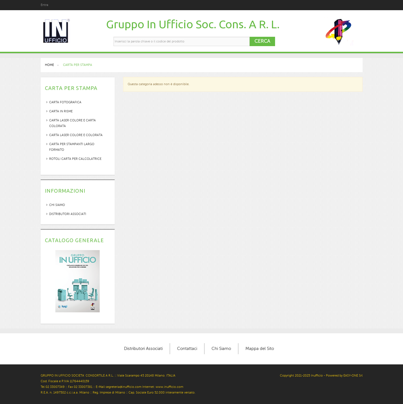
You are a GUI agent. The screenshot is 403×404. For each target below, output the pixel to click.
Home (49, 65)
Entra (44, 5)
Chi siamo (57, 205)
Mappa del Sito (259, 348)
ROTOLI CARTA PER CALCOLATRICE (75, 159)
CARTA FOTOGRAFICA (65, 102)
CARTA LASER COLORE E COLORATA (76, 135)
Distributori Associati (67, 214)
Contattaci (187, 348)
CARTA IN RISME (61, 111)
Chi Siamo (221, 348)
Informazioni (65, 191)
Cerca (262, 41)
